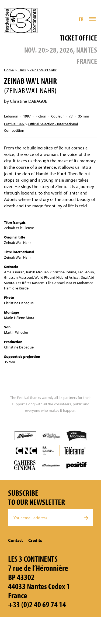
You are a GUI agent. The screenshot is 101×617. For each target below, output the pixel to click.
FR (81, 19)
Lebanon (11, 116)
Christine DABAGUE (28, 101)
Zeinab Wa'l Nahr (43, 70)
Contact (15, 540)
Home (9, 70)
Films (22, 70)
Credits (35, 540)
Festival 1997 (14, 124)
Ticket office (78, 37)
